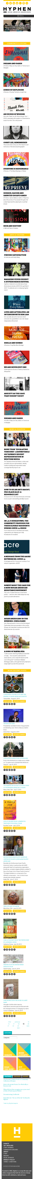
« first (9, 1022)
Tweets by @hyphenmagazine (10, 1103)
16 (9, 1024)
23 (18, 1026)
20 (28, 1024)
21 (8, 1026)
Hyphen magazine (17, 1132)
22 (13, 1026)
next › (28, 1026)
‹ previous (17, 1022)
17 (13, 1024)
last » (18, 1028)
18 (18, 1024)
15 (28, 1022)
